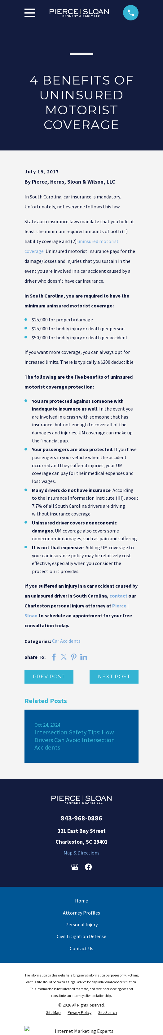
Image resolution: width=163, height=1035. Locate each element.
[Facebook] (88, 866)
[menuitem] (53, 1012)
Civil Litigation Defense (81, 936)
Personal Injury (81, 924)
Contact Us (81, 948)
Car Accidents (66, 641)
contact (118, 596)
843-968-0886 (81, 818)
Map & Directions (81, 853)
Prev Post (49, 677)
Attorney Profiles (81, 913)
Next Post (114, 677)
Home (81, 901)
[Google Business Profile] (74, 866)
